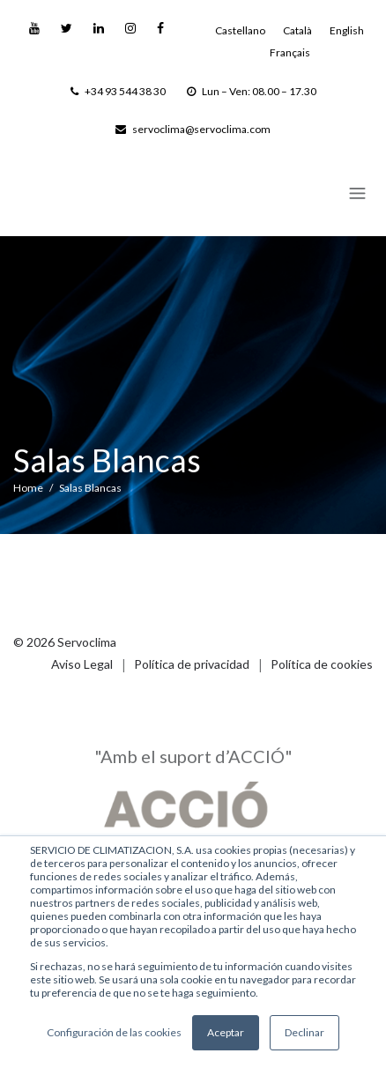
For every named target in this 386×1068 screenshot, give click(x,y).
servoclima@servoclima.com (193, 129)
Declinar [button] (304, 1032)
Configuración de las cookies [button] (114, 1032)
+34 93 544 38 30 (118, 91)
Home (28, 487)
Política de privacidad (191, 663)
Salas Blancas (90, 487)
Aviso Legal (82, 663)
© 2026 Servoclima (64, 641)
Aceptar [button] (225, 1032)
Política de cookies (322, 663)
